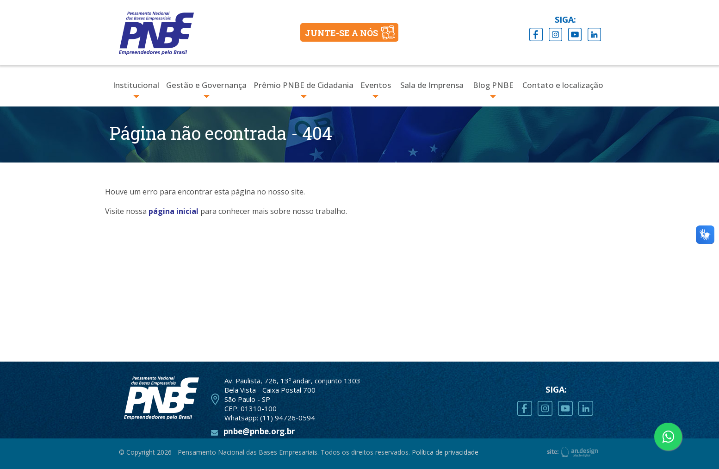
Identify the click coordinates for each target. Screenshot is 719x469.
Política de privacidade (445, 452)
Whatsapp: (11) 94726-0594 (269, 417)
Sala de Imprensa (432, 85)
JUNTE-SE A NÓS (341, 32)
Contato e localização (562, 85)
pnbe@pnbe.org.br (259, 431)
